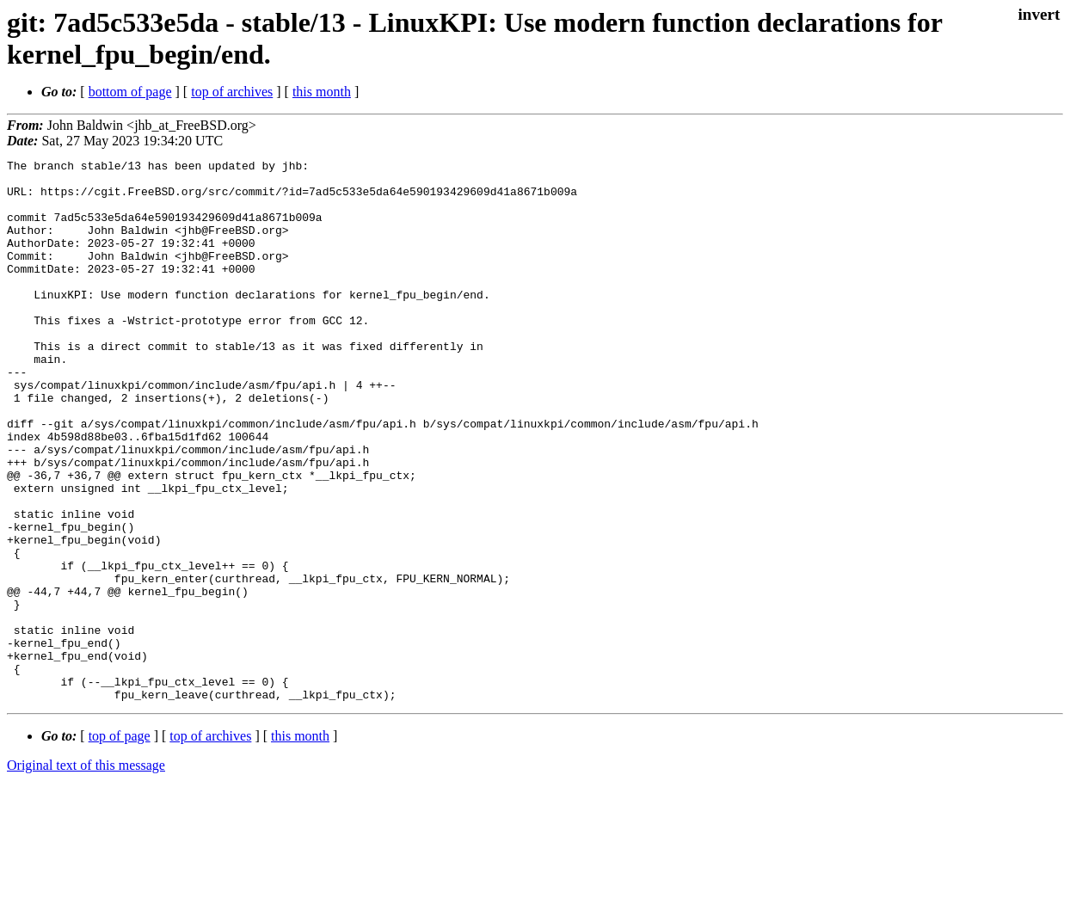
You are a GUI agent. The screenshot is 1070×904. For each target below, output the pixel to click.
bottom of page (130, 91)
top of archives (232, 91)
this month (321, 91)
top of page (120, 844)
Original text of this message (86, 873)
